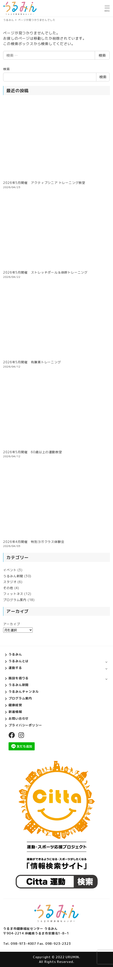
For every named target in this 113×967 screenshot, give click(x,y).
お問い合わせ (19, 718)
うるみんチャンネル (23, 691)
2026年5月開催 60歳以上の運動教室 (32, 452)
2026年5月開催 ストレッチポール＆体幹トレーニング (45, 272)
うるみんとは (19, 661)
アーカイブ (11, 624)
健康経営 (15, 705)
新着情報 (15, 712)
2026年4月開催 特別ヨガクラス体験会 (33, 542)
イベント (9, 570)
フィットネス (13, 594)
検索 (102, 55)
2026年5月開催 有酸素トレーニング (32, 362)
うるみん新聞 (13, 576)
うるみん (15, 654)
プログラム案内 (15, 600)
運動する (15, 668)
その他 (8, 588)
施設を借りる (19, 678)
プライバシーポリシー (25, 725)
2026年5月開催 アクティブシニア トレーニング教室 (44, 183)
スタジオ (9, 582)
